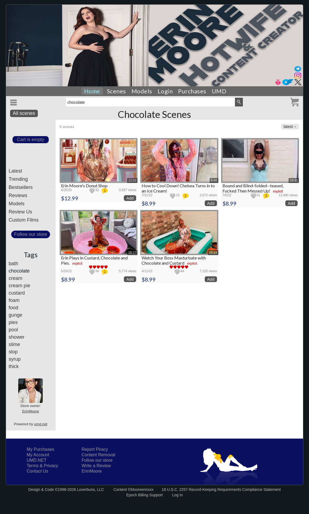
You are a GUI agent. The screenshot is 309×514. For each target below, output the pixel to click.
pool (13, 329)
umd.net (40, 424)
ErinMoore (30, 411)
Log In (177, 495)
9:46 (214, 180)
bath (13, 263)
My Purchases (40, 449)
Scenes (116, 91)
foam (14, 300)
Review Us (20, 212)
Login (165, 91)
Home (92, 91)
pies (13, 322)
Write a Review (96, 465)
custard (17, 293)
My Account (38, 454)
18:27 (132, 253)
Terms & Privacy (42, 465)
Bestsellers (21, 187)
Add (130, 198)
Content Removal (98, 454)
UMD (219, 91)
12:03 (132, 180)
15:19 (213, 253)
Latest (15, 171)
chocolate (19, 271)
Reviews (18, 195)
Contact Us (37, 471)
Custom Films (24, 220)
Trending (18, 179)
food (13, 307)
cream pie (19, 285)
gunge (15, 315)
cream (15, 278)
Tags (31, 254)
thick (14, 366)
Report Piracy (95, 449)
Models (141, 91)
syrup (15, 359)
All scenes (24, 113)
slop (13, 351)
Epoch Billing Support (144, 495)
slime (14, 344)
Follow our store (30, 234)
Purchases (192, 91)
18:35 (294, 180)
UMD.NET (37, 460)
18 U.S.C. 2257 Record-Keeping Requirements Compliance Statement (221, 489)
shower (17, 337)
